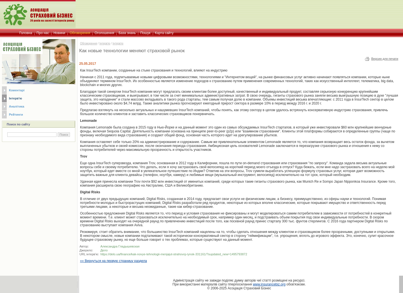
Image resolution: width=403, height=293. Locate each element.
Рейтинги (16, 114)
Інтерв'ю (15, 98)
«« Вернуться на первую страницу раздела (113, 261)
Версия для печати (384, 58)
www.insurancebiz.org (269, 284)
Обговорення (88, 43)
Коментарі (16, 90)
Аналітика (16, 106)
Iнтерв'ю (118, 43)
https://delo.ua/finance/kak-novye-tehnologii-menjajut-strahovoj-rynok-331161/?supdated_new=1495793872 (173, 254)
